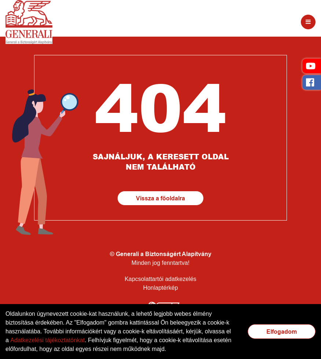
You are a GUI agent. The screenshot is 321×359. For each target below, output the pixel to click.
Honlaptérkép (160, 288)
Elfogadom (281, 332)
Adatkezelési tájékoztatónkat (47, 340)
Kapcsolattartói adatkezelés (160, 279)
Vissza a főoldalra (160, 198)
